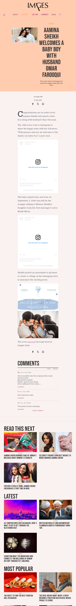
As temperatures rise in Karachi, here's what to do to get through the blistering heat (20, 525)
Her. (60, 14)
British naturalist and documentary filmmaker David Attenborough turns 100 (54, 525)
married (31, 342)
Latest (15, 14)
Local (53, 14)
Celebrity (25, 14)
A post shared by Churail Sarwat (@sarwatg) (38, 190)
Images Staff (39, 97)
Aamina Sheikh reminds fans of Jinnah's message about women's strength (20, 456)
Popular (55, 369)
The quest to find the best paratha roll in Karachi (18, 597)
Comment (44, 14)
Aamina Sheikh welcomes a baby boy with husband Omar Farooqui (51, 52)
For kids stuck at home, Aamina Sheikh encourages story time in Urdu (19, 487)
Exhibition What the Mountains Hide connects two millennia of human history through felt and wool (18, 559)
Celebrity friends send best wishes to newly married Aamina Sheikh (55, 456)
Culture (35, 14)
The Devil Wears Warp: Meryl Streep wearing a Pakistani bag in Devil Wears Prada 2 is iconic (55, 598)
